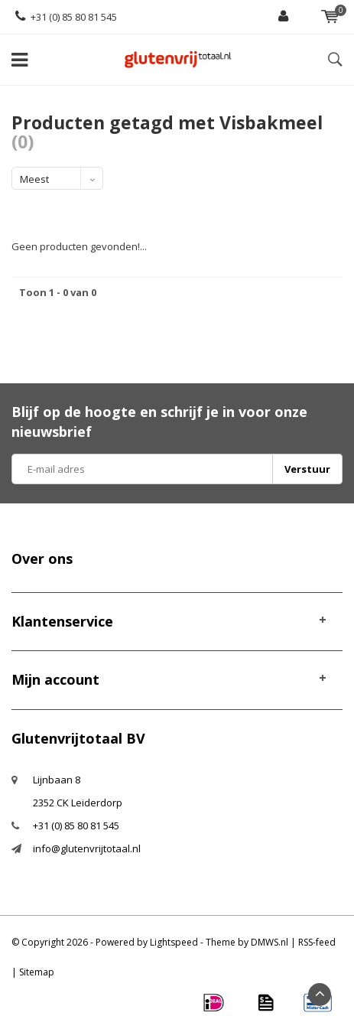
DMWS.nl (269, 942)
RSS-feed (317, 942)
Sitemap (36, 972)
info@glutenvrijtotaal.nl (87, 848)
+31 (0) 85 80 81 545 (66, 17)
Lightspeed (174, 942)
